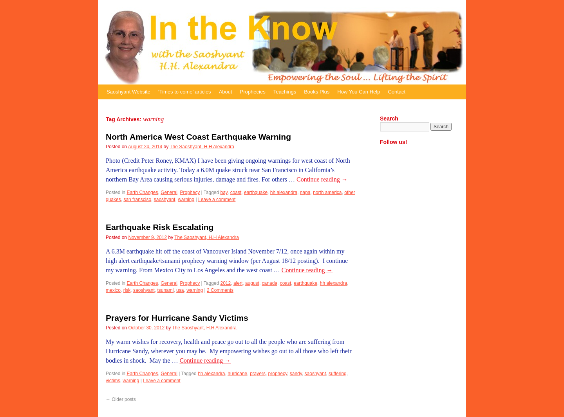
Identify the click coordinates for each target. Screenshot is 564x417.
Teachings (284, 92)
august (252, 283)
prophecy (277, 373)
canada (269, 283)
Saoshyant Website (128, 92)
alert (237, 283)
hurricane (237, 373)
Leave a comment (216, 199)
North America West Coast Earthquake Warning (198, 136)
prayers (258, 373)
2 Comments (220, 290)
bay (224, 192)
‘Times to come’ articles (184, 92)
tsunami (165, 290)
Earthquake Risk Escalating (159, 227)
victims (113, 380)
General (169, 192)
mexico (113, 290)
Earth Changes (142, 192)
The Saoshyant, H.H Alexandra (202, 146)
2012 (226, 283)
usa (180, 290)
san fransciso (137, 199)
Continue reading (322, 179)
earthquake (256, 192)
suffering (338, 373)
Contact (396, 92)
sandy (296, 373)
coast (236, 192)
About (225, 92)
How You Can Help (358, 92)
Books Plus (316, 92)
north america (327, 192)
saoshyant (164, 199)
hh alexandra (283, 192)
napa (305, 192)
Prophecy (190, 192)
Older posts (121, 399)
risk (127, 290)
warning (186, 199)
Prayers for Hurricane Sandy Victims (177, 317)
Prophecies (253, 92)
